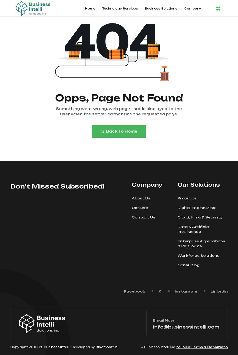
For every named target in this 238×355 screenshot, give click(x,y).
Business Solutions (161, 8)
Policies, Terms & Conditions (202, 347)
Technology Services (120, 8)
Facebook (134, 291)
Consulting (190, 265)
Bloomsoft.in (106, 347)
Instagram (186, 291)
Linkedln (219, 291)
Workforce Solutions (200, 255)
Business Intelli (56, 347)
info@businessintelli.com (186, 326)
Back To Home (119, 131)
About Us (142, 198)
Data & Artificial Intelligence (203, 229)
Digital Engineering (198, 208)
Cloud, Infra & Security (201, 217)
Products (188, 198)
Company (192, 8)
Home (90, 8)
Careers (141, 208)
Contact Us (145, 217)
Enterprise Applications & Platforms (203, 243)
